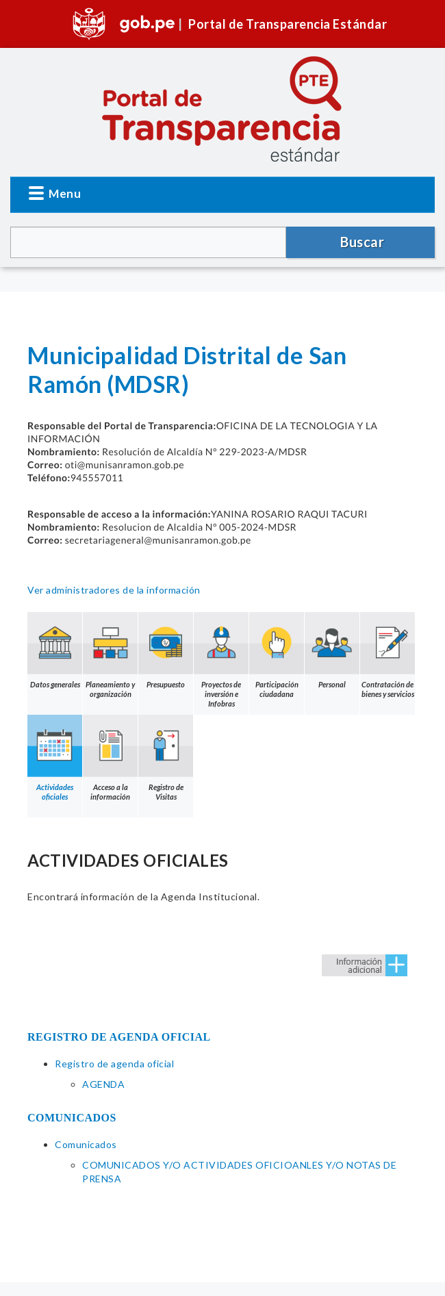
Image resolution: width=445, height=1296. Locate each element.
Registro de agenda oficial (114, 1063)
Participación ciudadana (276, 655)
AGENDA (103, 1084)
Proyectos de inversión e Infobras (221, 660)
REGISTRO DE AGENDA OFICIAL (119, 1037)
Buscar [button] (362, 241)
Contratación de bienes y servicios (387, 655)
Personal (332, 650)
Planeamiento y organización (110, 655)
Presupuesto (165, 650)
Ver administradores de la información (114, 590)
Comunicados (86, 1144)
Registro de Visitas (165, 758)
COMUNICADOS (71, 1117)
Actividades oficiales (54, 758)
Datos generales (54, 650)
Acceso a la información (110, 758)
